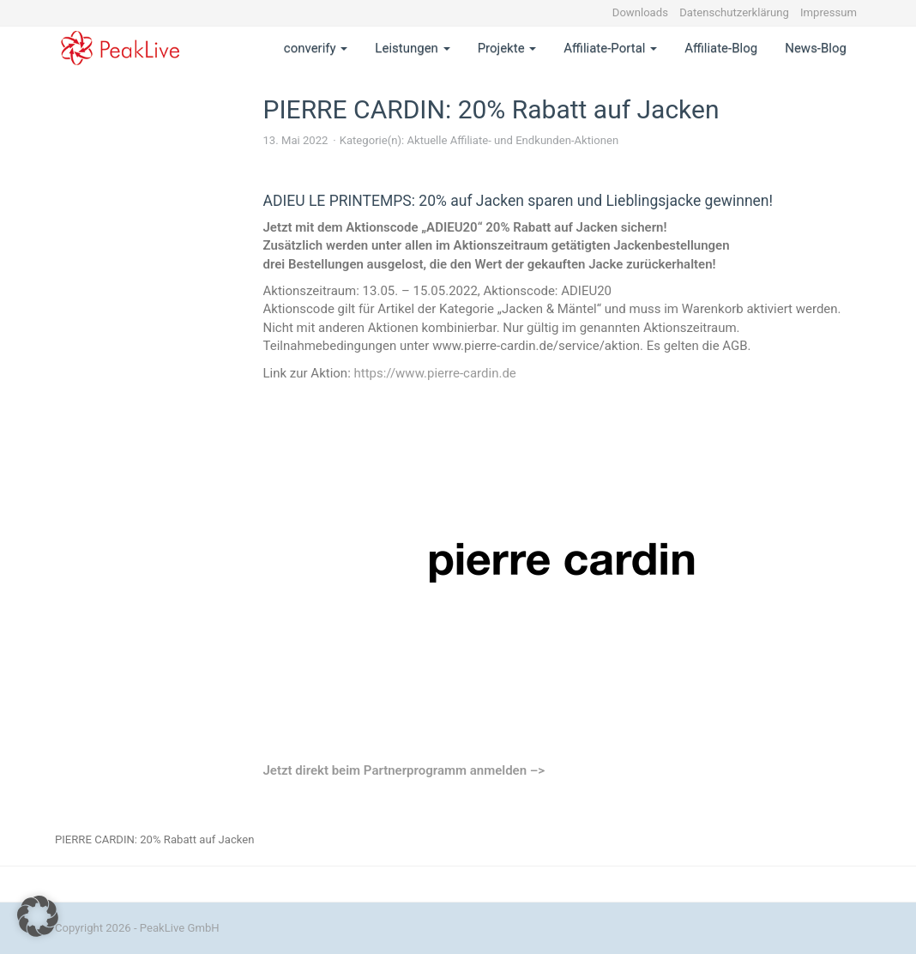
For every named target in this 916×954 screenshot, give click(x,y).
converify (316, 48)
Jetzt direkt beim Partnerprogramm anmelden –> (404, 770)
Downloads (640, 12)
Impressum (828, 12)
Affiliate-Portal (610, 48)
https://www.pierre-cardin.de (434, 373)
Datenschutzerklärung (734, 12)
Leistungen (412, 48)
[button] (37, 916)
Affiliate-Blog (720, 48)
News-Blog (816, 48)
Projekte (507, 48)
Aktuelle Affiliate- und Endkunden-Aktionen (512, 140)
